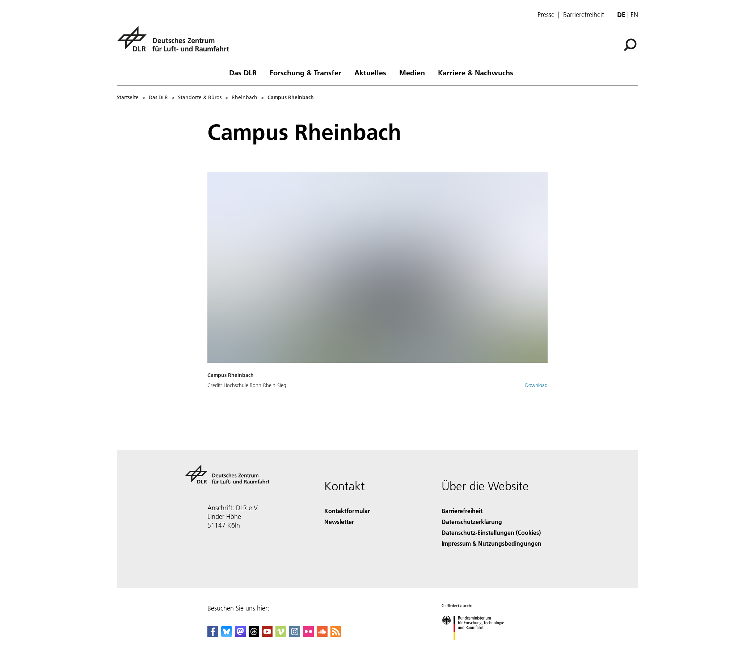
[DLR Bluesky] (226, 634)
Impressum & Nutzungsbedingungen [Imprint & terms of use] (491, 543)
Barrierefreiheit (583, 15)
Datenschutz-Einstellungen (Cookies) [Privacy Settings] (491, 532)
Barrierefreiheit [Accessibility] (462, 511)
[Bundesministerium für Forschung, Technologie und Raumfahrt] (477, 646)
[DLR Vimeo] (280, 634)
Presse (545, 15)
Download (536, 385)
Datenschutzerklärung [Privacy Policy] (472, 521)
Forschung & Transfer (305, 72)
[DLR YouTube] (267, 634)
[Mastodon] (240, 634)
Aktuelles (370, 72)
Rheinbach (244, 97)
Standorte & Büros (200, 97)
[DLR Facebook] (212, 634)
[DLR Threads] (254, 634)
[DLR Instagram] (294, 634)
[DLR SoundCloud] (322, 634)
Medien (412, 72)
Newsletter (339, 521)
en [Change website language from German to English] (634, 15)
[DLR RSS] (335, 634)
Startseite (128, 97)
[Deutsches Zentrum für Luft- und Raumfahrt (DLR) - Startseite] (176, 43)
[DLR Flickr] (308, 634)
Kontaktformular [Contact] (347, 511)
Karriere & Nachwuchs (475, 72)
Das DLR (243, 72)
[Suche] (630, 44)
